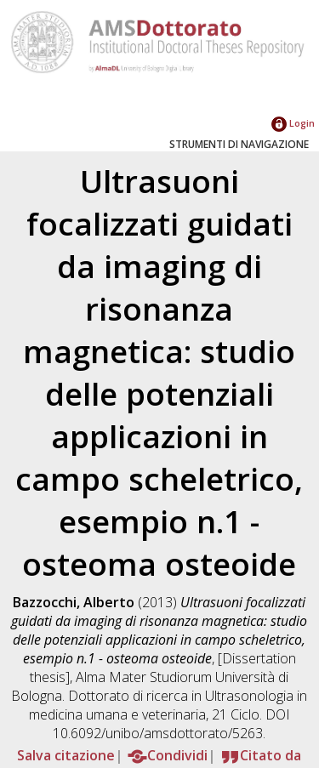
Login (293, 123)
